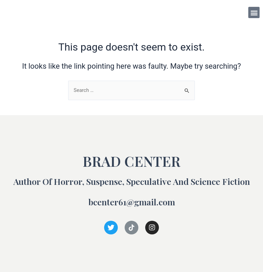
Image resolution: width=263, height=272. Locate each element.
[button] (254, 12)
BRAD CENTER (33, 12)
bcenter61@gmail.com (131, 201)
